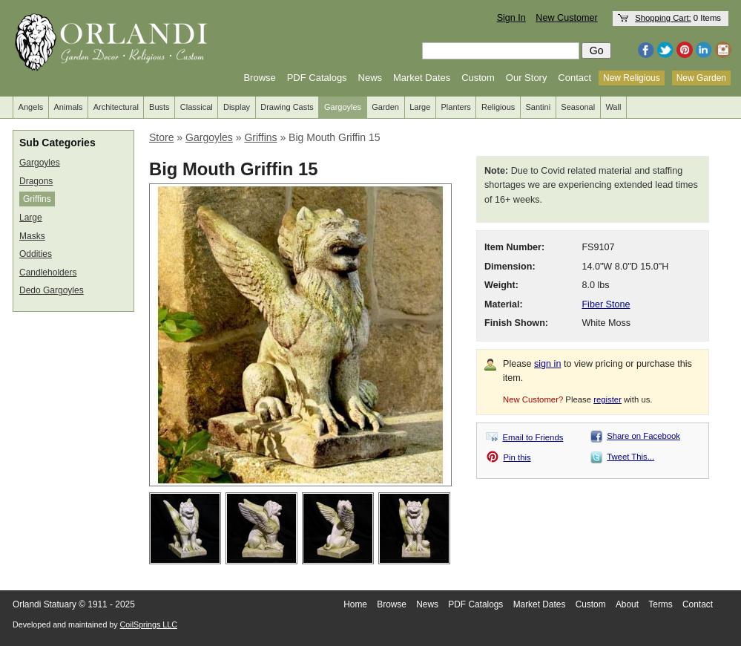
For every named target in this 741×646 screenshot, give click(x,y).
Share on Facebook (643, 435)
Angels (31, 106)
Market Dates (421, 77)
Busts (159, 106)
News (370, 77)
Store (161, 137)
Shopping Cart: (663, 17)
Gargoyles (342, 106)
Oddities (35, 254)
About (627, 604)
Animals (67, 106)
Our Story (526, 77)
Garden (385, 106)
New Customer (566, 18)
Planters (456, 106)
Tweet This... (630, 456)
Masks (32, 236)
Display (236, 106)
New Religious (631, 78)
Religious (498, 106)
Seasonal (578, 106)
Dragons (36, 181)
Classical (196, 106)
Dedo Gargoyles (51, 290)
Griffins (37, 199)
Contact (574, 77)
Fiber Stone (606, 304)
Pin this (517, 457)
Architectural (116, 106)
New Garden (701, 78)
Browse (259, 77)
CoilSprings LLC (148, 624)
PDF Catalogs (317, 77)
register (607, 399)
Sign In (511, 18)
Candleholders (47, 272)
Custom (478, 77)
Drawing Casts (287, 106)
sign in (547, 364)
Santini (537, 106)
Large (419, 106)
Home (355, 604)
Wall (613, 106)
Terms (660, 604)
